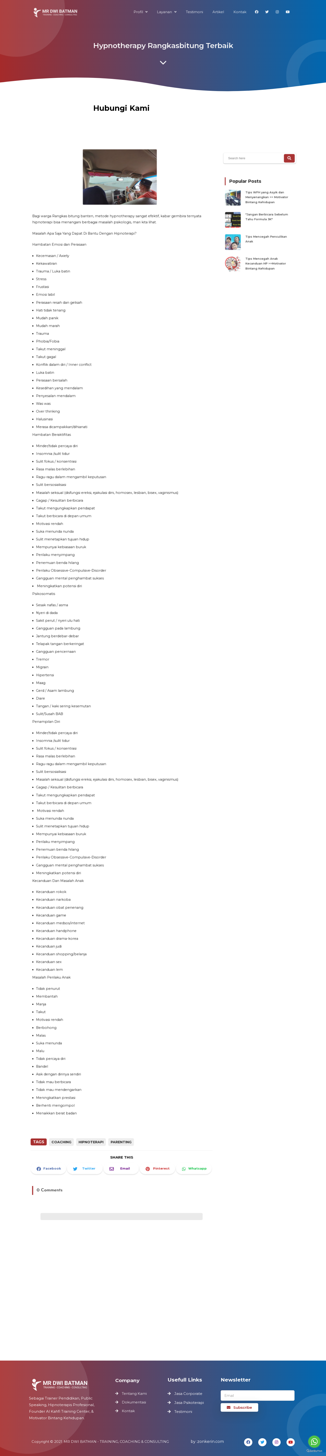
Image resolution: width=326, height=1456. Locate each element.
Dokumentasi (134, 1402)
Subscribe (239, 1407)
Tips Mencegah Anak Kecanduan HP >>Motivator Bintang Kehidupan (265, 258)
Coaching (63, 1124)
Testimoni (183, 1411)
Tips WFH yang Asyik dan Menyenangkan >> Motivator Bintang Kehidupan (266, 200)
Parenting (121, 1124)
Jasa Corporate (188, 1393)
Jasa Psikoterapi (189, 1402)
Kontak (129, 1410)
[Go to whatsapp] (314, 1442)
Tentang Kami (134, 1394)
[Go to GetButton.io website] (314, 1451)
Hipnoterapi (92, 1124)
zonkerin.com (210, 1441)
